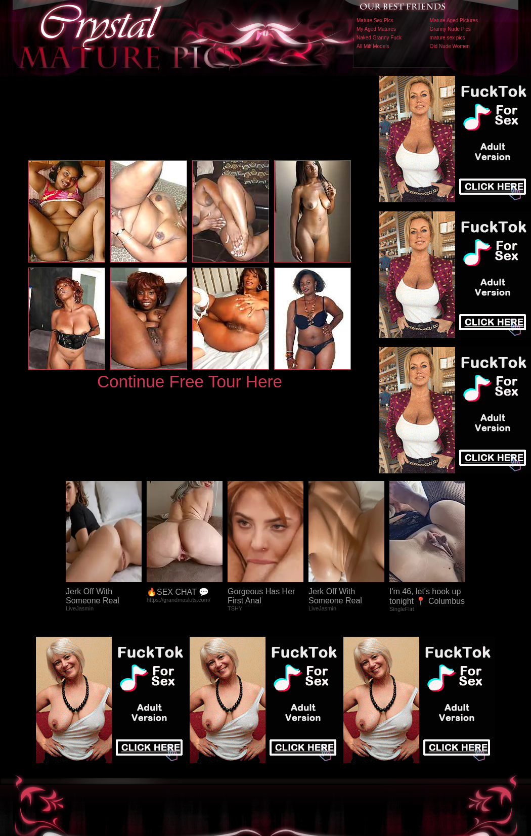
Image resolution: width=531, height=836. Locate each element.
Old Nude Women (450, 46)
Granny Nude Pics (450, 29)
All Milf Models (373, 46)
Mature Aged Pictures (454, 20)
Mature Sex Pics (375, 20)
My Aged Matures (376, 29)
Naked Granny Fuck (379, 37)
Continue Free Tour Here (189, 381)
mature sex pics (447, 37)
